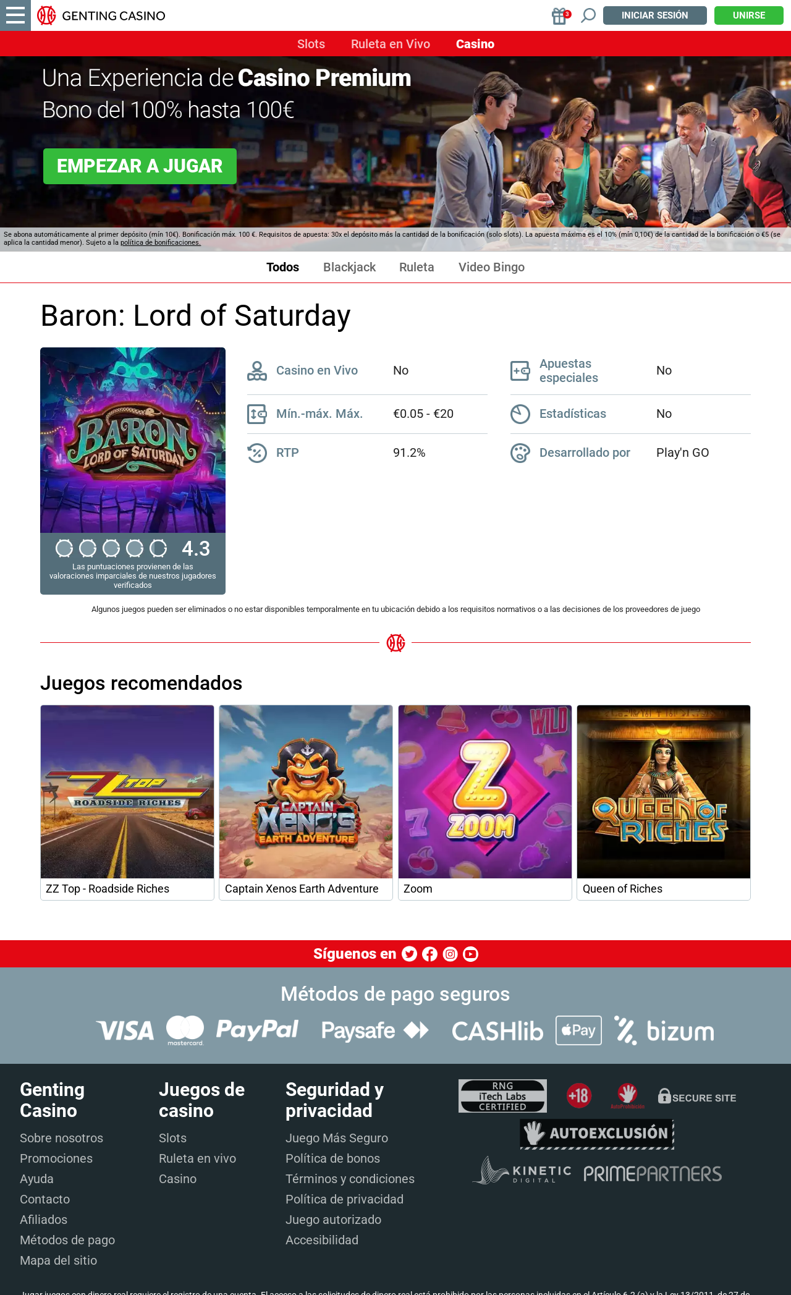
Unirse (749, 15)
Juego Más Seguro (337, 1138)
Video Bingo (492, 267)
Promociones (56, 1158)
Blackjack (349, 267)
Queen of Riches (622, 889)
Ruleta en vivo (197, 1158)
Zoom (418, 889)
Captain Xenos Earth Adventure (302, 889)
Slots (311, 43)
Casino (475, 43)
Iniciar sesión (655, 15)
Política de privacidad (345, 1199)
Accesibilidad (322, 1240)
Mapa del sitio (58, 1260)
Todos (282, 267)
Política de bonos (333, 1158)
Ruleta (416, 267)
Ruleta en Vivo (390, 43)
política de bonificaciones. (161, 243)
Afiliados (43, 1219)
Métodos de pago (67, 1240)
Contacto (45, 1199)
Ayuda (37, 1178)
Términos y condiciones (350, 1178)
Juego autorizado (333, 1219)
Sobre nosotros (61, 1138)
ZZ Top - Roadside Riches (107, 889)
